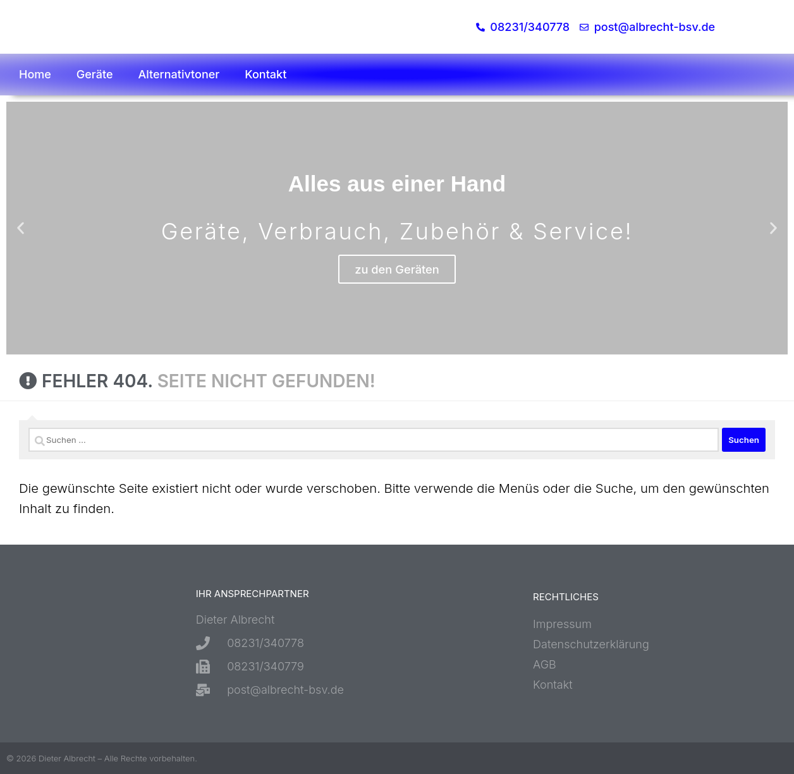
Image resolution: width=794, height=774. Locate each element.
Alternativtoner (179, 74)
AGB (544, 664)
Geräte (94, 74)
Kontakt (265, 74)
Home (35, 74)
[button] (20, 228)
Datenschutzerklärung (591, 644)
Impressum (562, 624)
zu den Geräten (397, 268)
